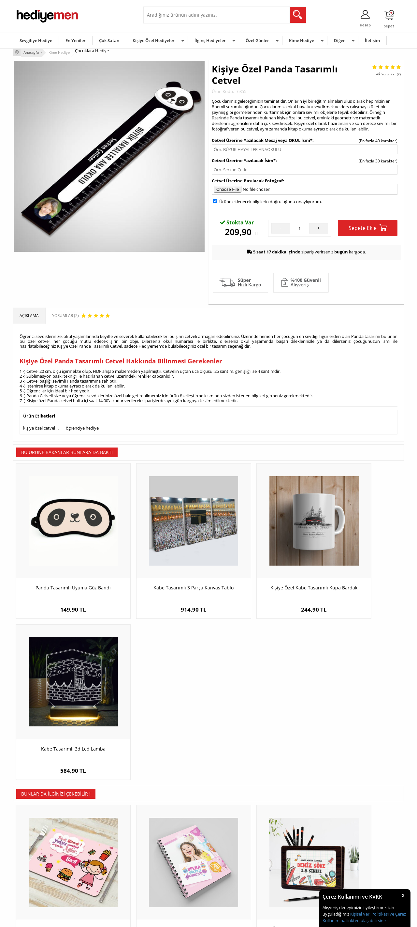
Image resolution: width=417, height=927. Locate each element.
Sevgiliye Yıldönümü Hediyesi (173, 891)
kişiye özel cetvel (39, 427)
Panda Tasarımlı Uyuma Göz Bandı (62, 563)
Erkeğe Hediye (290, 842)
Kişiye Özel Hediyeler (154, 40)
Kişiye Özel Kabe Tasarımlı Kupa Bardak (257, 566)
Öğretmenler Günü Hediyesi (237, 881)
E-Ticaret (188, 918)
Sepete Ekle (368, 227)
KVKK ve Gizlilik (29, 881)
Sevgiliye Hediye (36, 40)
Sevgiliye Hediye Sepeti (168, 852)
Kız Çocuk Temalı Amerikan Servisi (62, 721)
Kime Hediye (301, 40)
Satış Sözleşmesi (31, 861)
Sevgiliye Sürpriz (96, 881)
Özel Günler (257, 40)
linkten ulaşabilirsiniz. (366, 920)
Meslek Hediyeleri (97, 891)
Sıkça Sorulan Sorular (35, 891)
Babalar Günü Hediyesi (232, 891)
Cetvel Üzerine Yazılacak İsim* (244, 160)
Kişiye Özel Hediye (98, 842)
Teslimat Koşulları (32, 842)
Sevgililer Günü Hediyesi (234, 842)
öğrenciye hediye (82, 427)
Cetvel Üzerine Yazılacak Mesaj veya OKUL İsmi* (262, 140)
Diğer (339, 40)
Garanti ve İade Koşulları (38, 871)
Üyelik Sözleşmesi (32, 852)
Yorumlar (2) (391, 73)
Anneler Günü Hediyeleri (234, 871)
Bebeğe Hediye (291, 871)
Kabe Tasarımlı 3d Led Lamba (355, 563)
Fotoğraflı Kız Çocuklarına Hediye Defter (159, 724)
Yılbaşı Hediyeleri (227, 861)
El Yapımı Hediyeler (99, 871)
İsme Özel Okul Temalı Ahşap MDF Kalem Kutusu (257, 724)
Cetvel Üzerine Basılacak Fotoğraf (247, 180)
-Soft (174, 918)
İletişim (372, 40)
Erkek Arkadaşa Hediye (102, 852)
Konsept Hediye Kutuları (168, 842)
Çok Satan (109, 40)
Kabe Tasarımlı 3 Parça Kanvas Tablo (160, 563)
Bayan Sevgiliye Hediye (168, 881)
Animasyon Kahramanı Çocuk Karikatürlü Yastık (355, 724)
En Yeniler (75, 40)
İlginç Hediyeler (210, 40)
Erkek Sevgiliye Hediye (167, 871)
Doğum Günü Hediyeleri (233, 852)
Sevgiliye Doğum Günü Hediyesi (175, 861)
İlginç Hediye (288, 891)
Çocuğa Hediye (290, 861)
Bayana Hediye (290, 852)
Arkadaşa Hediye (292, 881)
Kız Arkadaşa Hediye (100, 861)
